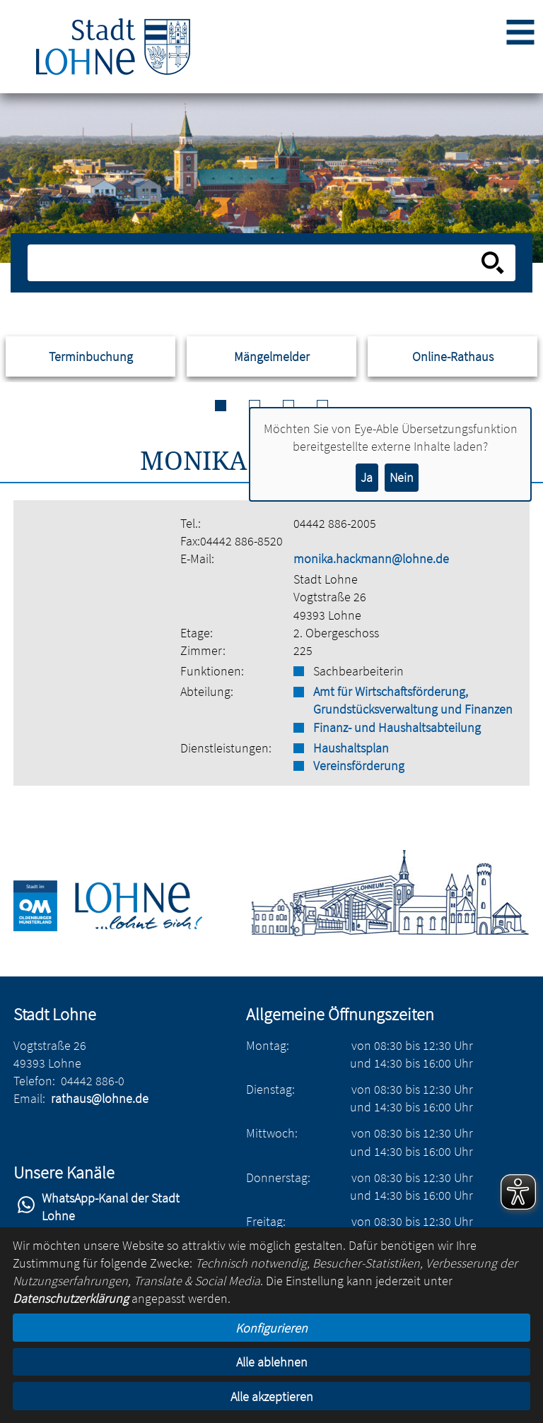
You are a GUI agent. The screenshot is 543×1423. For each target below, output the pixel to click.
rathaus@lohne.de (99, 1098)
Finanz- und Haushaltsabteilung (397, 727)
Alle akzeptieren (271, 1396)
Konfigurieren (271, 1328)
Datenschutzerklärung (71, 1298)
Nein (402, 477)
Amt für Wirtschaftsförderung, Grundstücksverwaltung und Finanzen (413, 700)
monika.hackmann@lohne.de (371, 558)
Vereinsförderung (358, 765)
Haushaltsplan (351, 748)
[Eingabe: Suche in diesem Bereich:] (255, 262)
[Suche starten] (492, 263)
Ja (367, 477)
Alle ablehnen (272, 1362)
